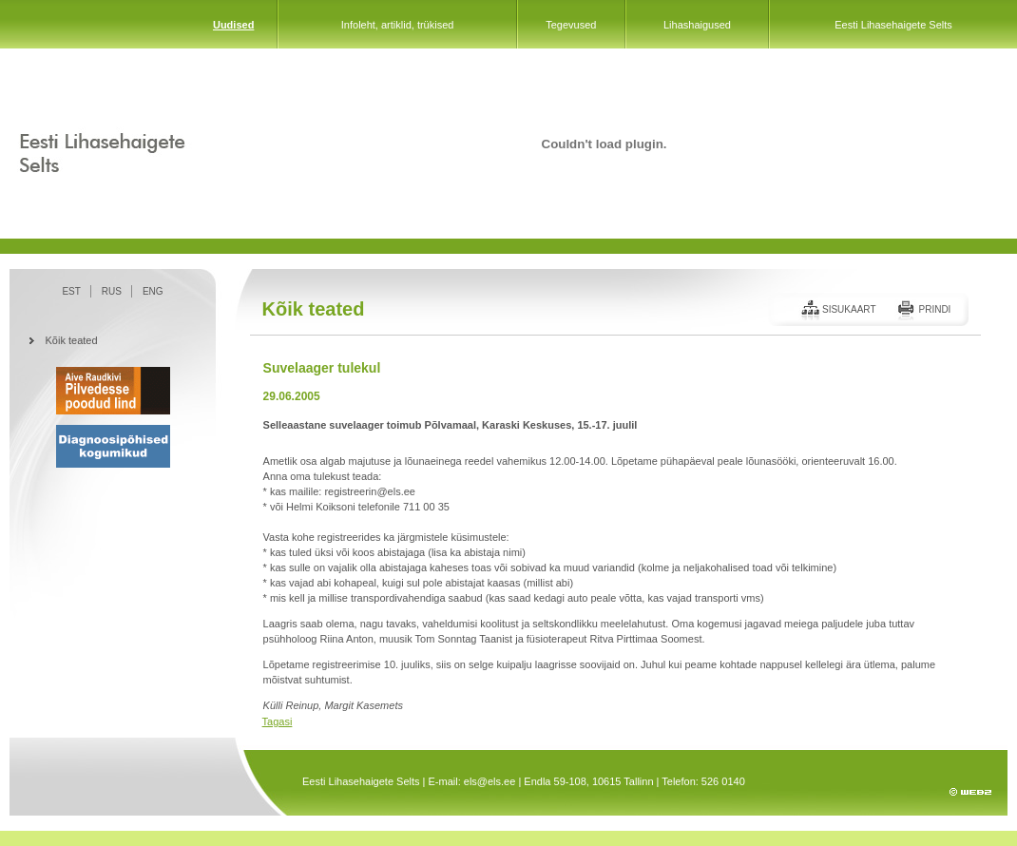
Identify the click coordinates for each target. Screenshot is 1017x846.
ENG (153, 291)
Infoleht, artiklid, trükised (397, 24)
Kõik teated (72, 340)
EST (71, 291)
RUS (112, 291)
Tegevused (571, 24)
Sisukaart (849, 309)
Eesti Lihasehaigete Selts (893, 24)
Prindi (934, 309)
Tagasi (277, 721)
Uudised (233, 24)
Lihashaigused (697, 24)
